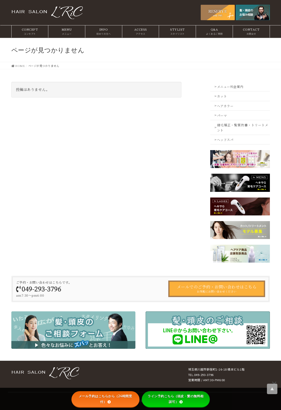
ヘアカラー (225, 106)
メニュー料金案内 (230, 86)
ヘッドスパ (225, 139)
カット (222, 96)
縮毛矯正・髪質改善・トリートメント (242, 127)
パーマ (222, 115)
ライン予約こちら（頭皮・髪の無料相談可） (176, 399)
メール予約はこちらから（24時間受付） (105, 399)
